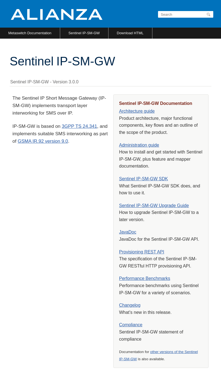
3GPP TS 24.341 (79, 126)
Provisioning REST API (141, 252)
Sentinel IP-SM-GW (84, 33)
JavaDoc (127, 232)
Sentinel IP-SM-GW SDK (143, 178)
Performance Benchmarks (144, 278)
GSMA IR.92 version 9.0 (43, 141)
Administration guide (139, 145)
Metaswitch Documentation (29, 33)
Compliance (130, 324)
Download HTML (130, 33)
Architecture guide (137, 111)
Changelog (129, 305)
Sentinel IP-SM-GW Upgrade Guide (154, 205)
